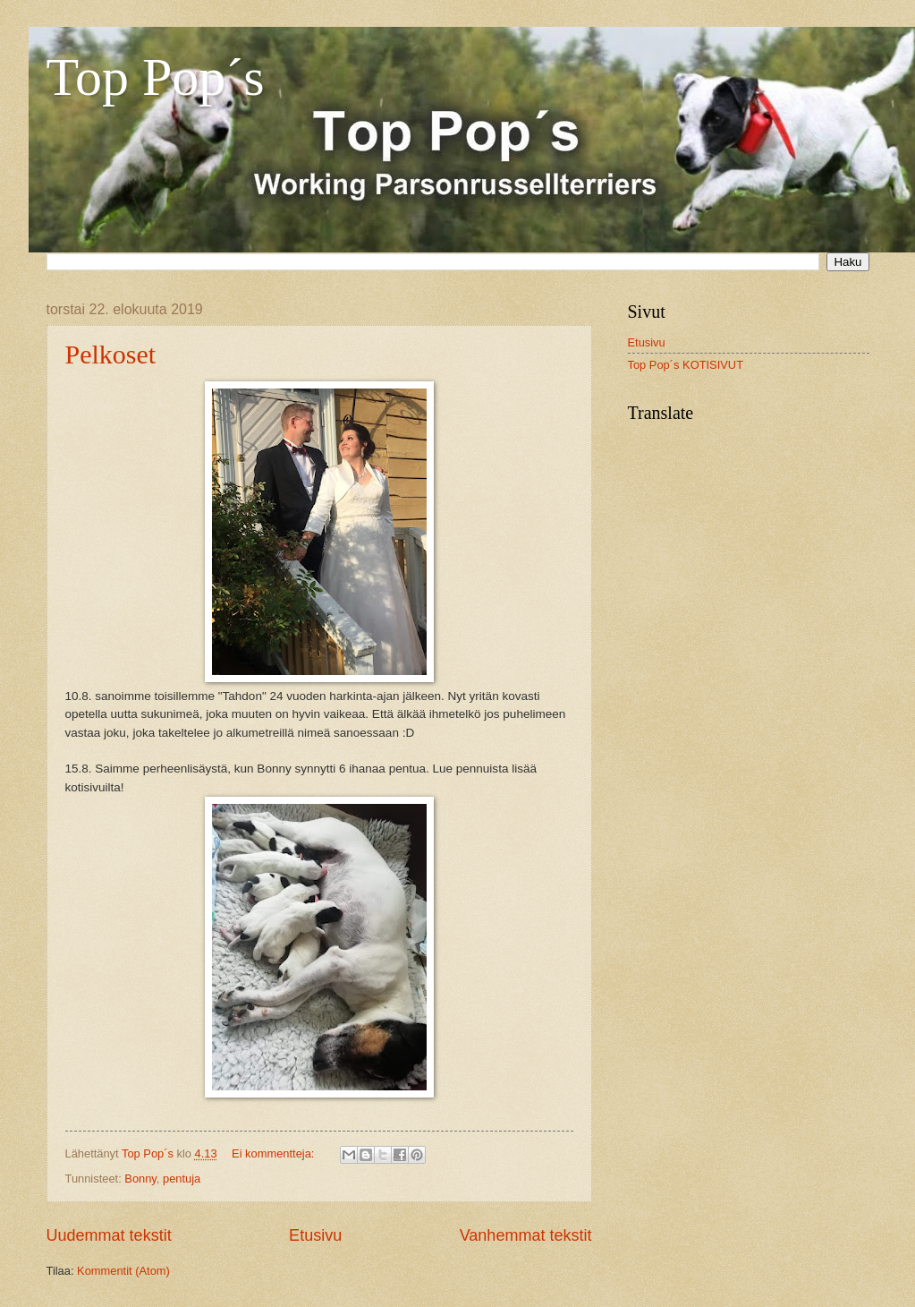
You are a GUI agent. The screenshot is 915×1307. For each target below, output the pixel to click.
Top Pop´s (156, 77)
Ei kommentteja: (275, 1153)
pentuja (181, 1178)
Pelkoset (111, 354)
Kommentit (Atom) (123, 1270)
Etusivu (315, 1235)
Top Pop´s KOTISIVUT (686, 365)
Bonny (140, 1178)
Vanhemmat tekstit (526, 1235)
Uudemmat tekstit (109, 1235)
